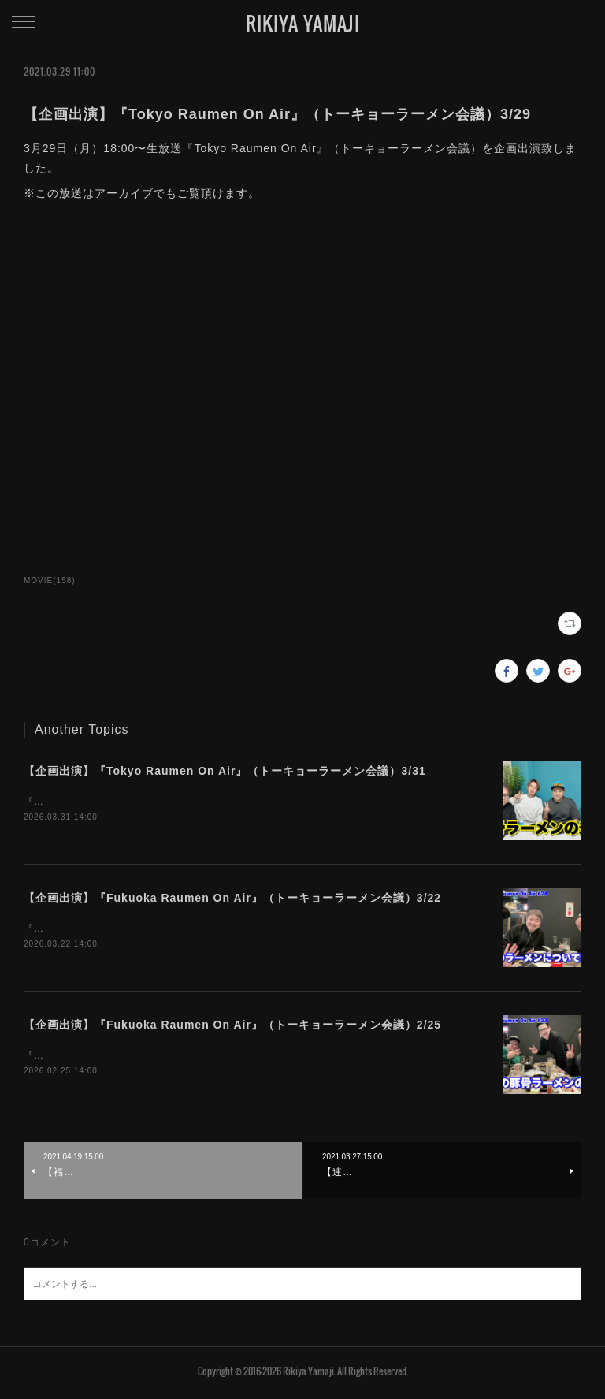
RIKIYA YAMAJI (303, 23)
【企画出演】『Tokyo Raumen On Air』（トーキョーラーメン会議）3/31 (225, 771)
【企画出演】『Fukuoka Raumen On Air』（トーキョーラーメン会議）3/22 (232, 899)
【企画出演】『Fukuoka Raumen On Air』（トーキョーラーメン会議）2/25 (232, 1027)
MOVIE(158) (50, 580)
